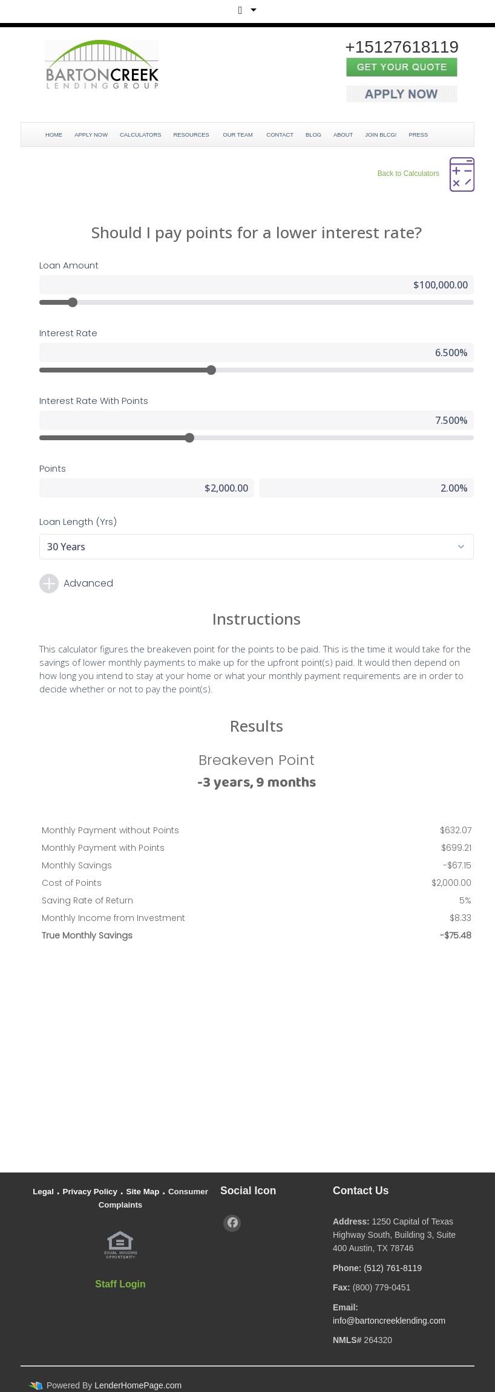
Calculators (140, 135)
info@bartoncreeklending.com (389, 1320)
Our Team (238, 135)
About (343, 135)
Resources (192, 135)
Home (53, 135)
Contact (279, 135)
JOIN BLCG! (380, 135)
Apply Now (91, 135)
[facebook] (232, 1223)
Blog (313, 135)
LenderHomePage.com (138, 1385)
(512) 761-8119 (393, 1268)
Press (418, 135)
